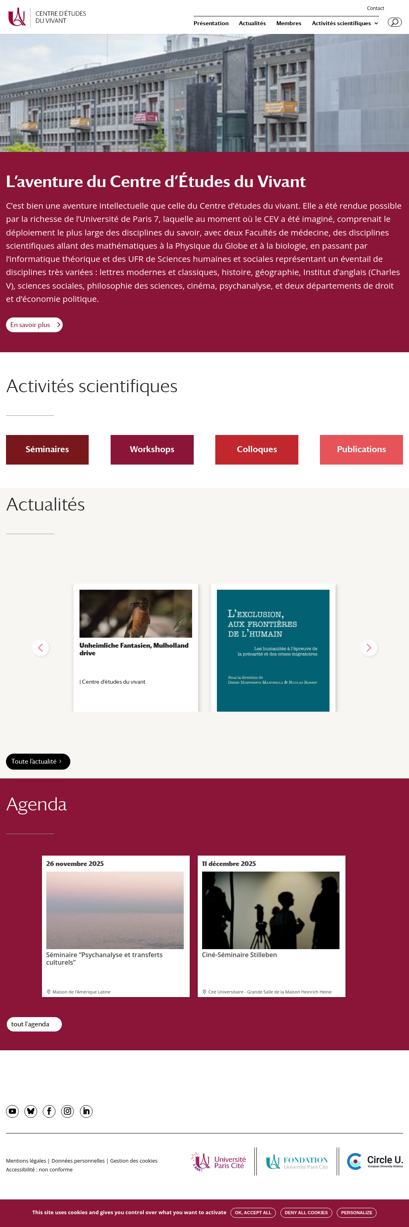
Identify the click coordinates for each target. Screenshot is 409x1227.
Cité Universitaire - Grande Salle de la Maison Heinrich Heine (270, 992)
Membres (289, 23)
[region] (204, 647)
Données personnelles (78, 1160)
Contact (375, 9)
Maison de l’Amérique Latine (82, 992)
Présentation (211, 23)
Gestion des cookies (133, 1160)
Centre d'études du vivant (113, 681)
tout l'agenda (30, 1024)
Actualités (252, 23)
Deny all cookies (306, 1212)
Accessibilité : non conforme (39, 1169)
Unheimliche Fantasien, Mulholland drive (134, 649)
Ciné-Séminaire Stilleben (271, 915)
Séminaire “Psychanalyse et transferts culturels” (115, 919)
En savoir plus (30, 325)
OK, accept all (253, 1212)
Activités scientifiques (341, 23)
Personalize (356, 1212)
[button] (40, 647)
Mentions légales (26, 1160)
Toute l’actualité (34, 761)
